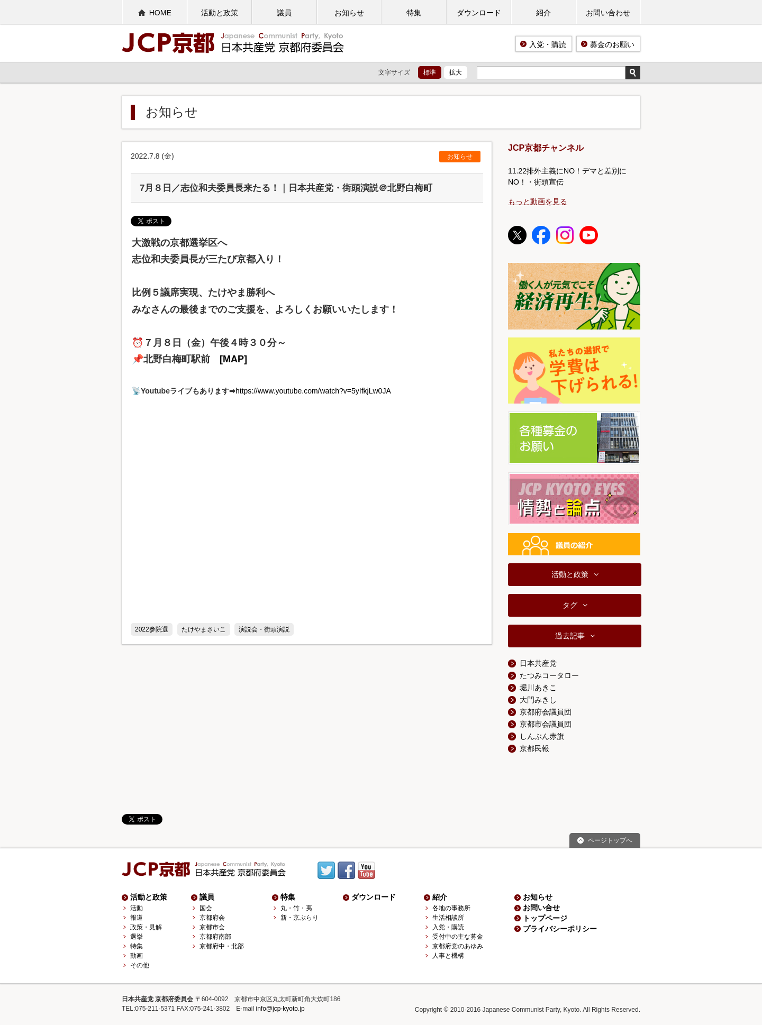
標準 (429, 72)
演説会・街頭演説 (264, 629)
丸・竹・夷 (296, 908)
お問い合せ (541, 907)
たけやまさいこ (204, 629)
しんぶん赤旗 (542, 736)
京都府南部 (215, 936)
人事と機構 (448, 955)
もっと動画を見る (537, 201)
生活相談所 (448, 917)
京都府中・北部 (221, 946)
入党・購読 (547, 44)
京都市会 (212, 927)
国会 (205, 908)
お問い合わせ (608, 12)
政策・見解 (146, 927)
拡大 (455, 72)
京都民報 (534, 748)
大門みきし (538, 699)
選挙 (136, 936)
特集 (413, 12)
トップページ (545, 918)
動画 (136, 955)
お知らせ (349, 12)
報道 (136, 917)
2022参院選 (151, 629)
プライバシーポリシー (560, 929)
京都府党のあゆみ (457, 946)
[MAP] (233, 359)
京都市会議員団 (546, 724)
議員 (284, 12)
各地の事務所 (451, 908)
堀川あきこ (538, 687)
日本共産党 (538, 663)
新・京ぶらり (299, 917)
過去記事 (570, 636)
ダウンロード (479, 12)
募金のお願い (612, 44)
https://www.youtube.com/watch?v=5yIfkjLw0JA (313, 391)
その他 (139, 965)
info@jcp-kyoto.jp (280, 1008)
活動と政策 (219, 12)
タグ (570, 605)
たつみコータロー (549, 675)
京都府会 (212, 917)
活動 (136, 908)
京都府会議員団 (546, 712)
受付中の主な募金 (457, 936)
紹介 (543, 12)
